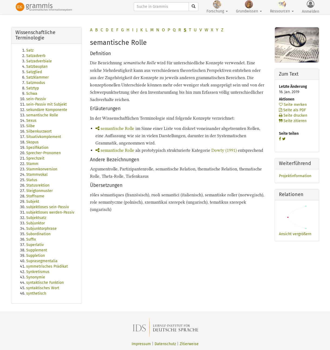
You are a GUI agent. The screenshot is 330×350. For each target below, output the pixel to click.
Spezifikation (37, 147)
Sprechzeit (35, 158)
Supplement (36, 250)
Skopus (32, 142)
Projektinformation (295, 176)
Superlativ (35, 245)
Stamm (32, 163)
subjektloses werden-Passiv (50, 212)
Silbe (30, 126)
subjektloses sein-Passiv (47, 207)
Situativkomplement (43, 136)
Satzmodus (35, 82)
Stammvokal (37, 174)
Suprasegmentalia (42, 261)
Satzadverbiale (39, 61)
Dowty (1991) (224, 150)
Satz (30, 50)
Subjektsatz (36, 218)
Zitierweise (189, 344)
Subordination (38, 234)
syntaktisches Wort (42, 288)
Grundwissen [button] (249, 7)
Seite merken (293, 104)
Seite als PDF (292, 110)
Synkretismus (37, 272)
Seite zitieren (292, 121)
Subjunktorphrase (41, 228)
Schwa (31, 93)
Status (31, 180)
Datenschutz (165, 344)
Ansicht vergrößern (295, 234)
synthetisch (36, 293)
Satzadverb (35, 55)
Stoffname (35, 196)
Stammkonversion (41, 169)
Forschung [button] (217, 7)
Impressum (141, 344)
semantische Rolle (42, 115)
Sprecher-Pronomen (43, 153)
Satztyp (32, 88)
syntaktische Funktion (45, 282)
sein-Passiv (36, 99)
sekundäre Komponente (46, 109)
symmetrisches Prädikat (47, 266)
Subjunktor (35, 223)
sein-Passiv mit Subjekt (46, 104)
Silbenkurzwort (39, 131)
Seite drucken (293, 115)
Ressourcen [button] (282, 7)
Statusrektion (37, 185)
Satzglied (34, 72)
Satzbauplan (37, 66)
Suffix (31, 239)
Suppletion (35, 255)
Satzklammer (37, 77)
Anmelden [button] (310, 7)
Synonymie (35, 277)
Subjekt (32, 201)
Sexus (31, 120)
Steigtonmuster (39, 191)
